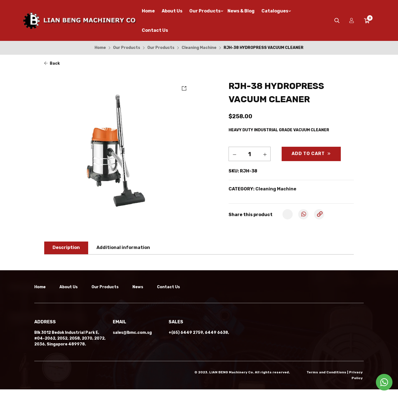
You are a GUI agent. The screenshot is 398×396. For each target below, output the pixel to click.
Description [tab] (66, 247)
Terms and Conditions (326, 379)
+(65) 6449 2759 (186, 339)
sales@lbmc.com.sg (132, 339)
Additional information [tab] (123, 247)
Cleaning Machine (199, 47)
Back (52, 63)
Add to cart (308, 153)
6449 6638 (216, 339)
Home (100, 47)
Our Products (126, 47)
